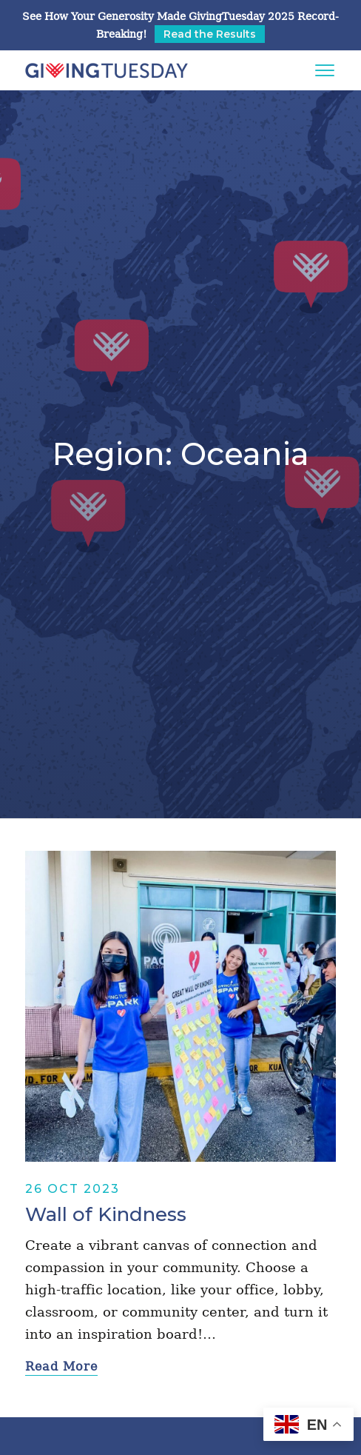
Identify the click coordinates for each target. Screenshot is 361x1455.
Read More (61, 1366)
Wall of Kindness (105, 1214)
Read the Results (209, 34)
